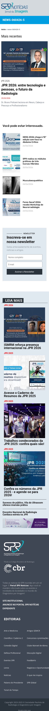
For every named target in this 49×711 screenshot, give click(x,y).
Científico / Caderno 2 (13, 638)
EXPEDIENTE (9, 608)
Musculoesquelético (33, 180)
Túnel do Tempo (11, 690)
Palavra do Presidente (13, 682)
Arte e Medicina (11, 630)
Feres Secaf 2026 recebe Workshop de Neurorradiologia (33, 204)
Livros (6, 668)
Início (3, 29)
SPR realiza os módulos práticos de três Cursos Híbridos (34, 161)
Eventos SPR (9, 660)
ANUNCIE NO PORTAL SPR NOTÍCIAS (21, 604)
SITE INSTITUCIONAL (13, 600)
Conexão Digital (11, 645)
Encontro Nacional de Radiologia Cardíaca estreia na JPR (20, 513)
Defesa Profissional (12, 653)
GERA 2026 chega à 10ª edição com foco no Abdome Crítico (34, 139)
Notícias (7, 675)
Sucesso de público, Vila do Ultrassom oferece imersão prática (23, 503)
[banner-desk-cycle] (25, 523)
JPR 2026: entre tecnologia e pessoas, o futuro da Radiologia (23, 89)
